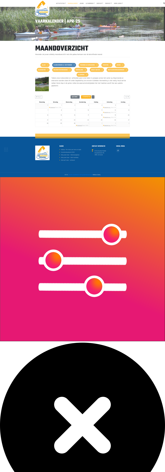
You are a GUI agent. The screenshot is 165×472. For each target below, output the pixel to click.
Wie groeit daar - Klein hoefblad (70, 184)
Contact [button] (108, 3)
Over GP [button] (99, 3)
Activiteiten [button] (60, 3)
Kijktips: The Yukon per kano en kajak (71, 176)
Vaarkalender (73, 3)
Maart (38, 97)
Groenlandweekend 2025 (68, 178)
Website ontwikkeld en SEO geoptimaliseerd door (84, 201)
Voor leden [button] (117, 3)
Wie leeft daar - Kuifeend (68, 186)
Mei (127, 97)
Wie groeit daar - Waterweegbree (70, 181)
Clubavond (52, 107)
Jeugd (82, 3)
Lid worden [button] (89, 3)
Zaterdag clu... (107, 107)
